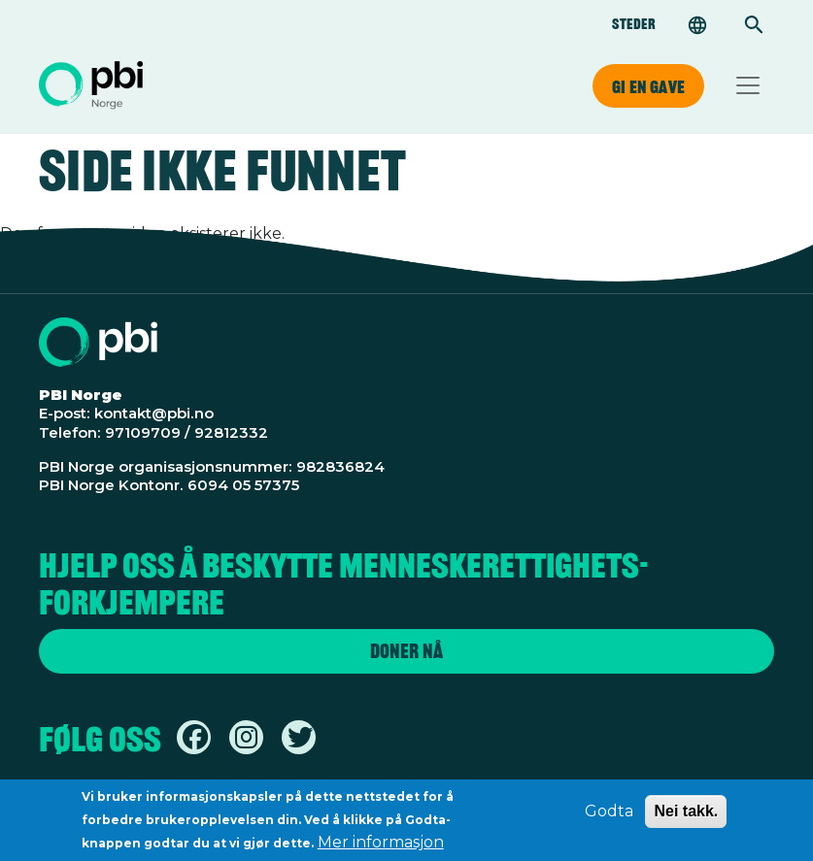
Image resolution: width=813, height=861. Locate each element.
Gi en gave (648, 86)
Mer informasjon (381, 848)
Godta (609, 817)
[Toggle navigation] (748, 85)
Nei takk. (686, 817)
